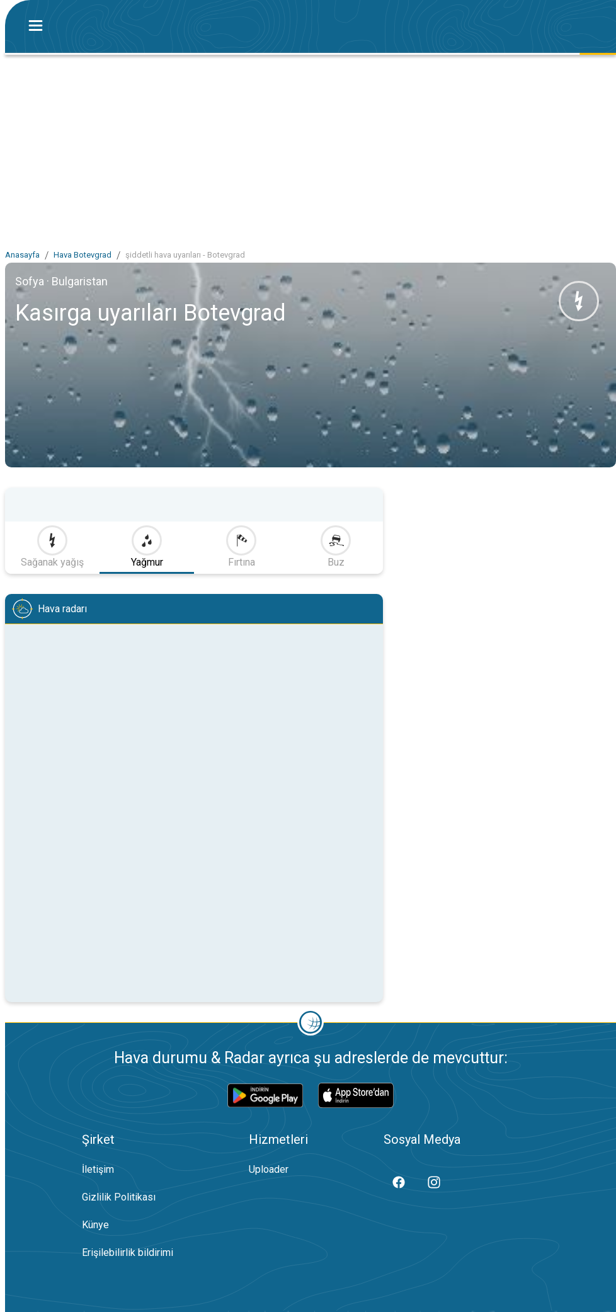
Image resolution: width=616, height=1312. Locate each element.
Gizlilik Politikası (119, 1197)
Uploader (268, 1169)
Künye (95, 1225)
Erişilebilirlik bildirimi (127, 1252)
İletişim (98, 1169)
